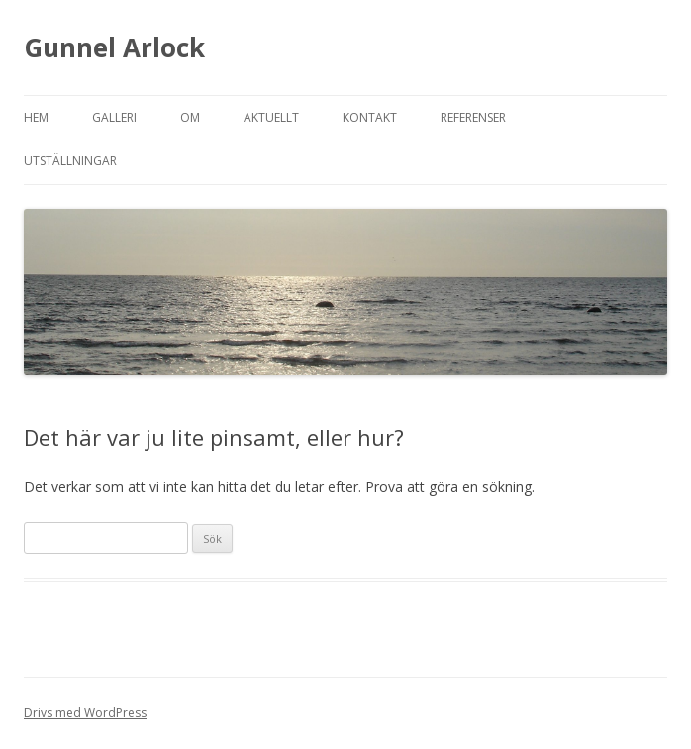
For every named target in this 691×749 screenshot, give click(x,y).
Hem (36, 117)
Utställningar (70, 160)
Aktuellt (271, 117)
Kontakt (370, 117)
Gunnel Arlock (114, 47)
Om (190, 117)
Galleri (114, 117)
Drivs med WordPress (85, 712)
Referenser (473, 117)
